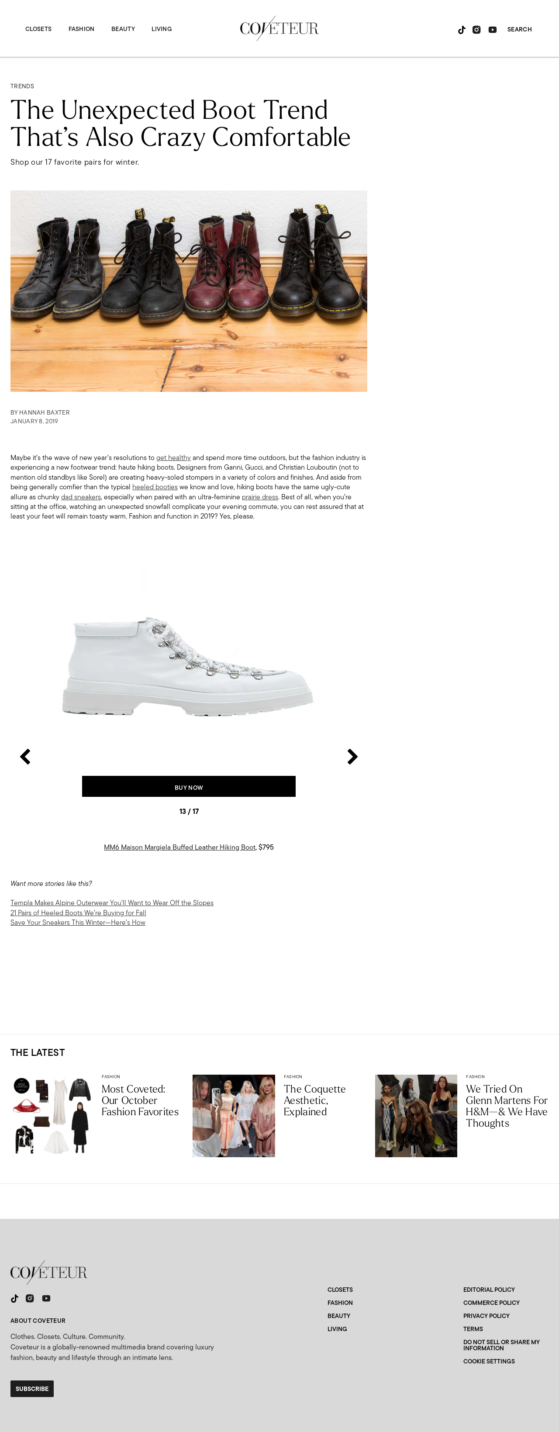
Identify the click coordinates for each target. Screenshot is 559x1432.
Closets (38, 29)
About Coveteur (38, 1321)
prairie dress (260, 497)
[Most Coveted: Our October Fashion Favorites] (51, 1115)
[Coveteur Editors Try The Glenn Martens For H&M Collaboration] (416, 1115)
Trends (22, 86)
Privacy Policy (486, 1316)
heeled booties (155, 487)
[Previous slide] (24, 661)
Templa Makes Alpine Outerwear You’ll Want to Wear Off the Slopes (112, 903)
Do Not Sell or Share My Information (501, 1345)
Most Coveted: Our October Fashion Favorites (140, 1100)
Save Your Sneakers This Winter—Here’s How (77, 922)
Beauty (123, 29)
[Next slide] (353, 661)
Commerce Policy (491, 1303)
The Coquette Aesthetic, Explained (315, 1100)
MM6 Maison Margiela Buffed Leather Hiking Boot (179, 847)
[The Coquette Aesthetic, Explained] (234, 1115)
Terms (473, 1329)
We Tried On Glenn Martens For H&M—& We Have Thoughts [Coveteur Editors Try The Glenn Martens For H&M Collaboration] (507, 1105)
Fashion (82, 29)
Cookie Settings (489, 1361)
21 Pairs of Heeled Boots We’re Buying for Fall (78, 913)
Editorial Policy (489, 1290)
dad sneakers (81, 497)
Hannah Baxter (44, 412)
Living (162, 29)
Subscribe (32, 1389)
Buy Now (189, 787)
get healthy (173, 458)
